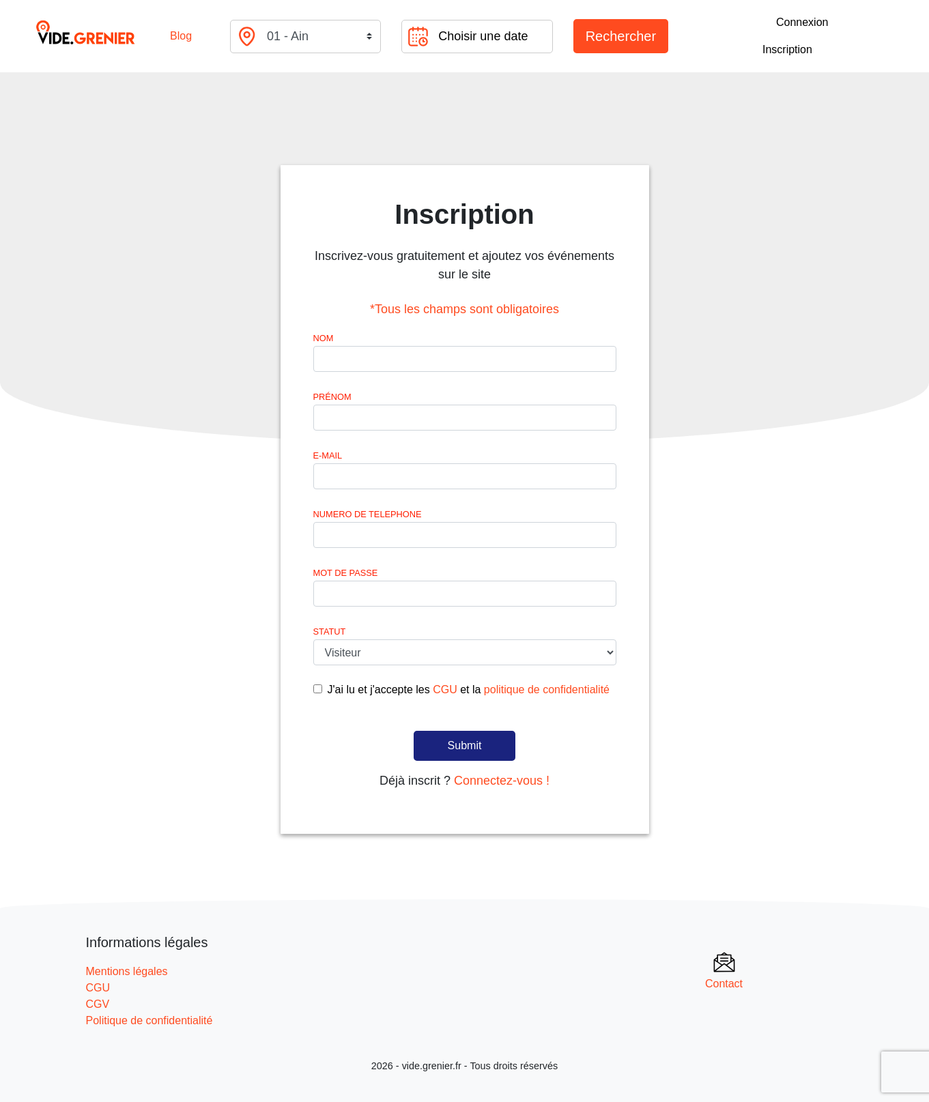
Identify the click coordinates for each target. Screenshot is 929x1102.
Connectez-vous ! (501, 780)
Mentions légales (127, 971)
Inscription (787, 49)
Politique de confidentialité (149, 1020)
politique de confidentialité (547, 689)
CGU (445, 689)
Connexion (802, 22)
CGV (98, 1004)
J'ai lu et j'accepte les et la (469, 689)
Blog (181, 36)
